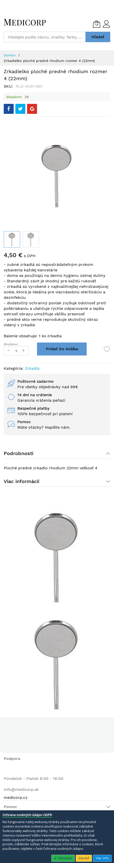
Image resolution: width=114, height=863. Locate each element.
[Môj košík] (96, 24)
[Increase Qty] (24, 350)
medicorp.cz (16, 797)
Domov (10, 55)
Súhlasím (64, 858)
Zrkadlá (32, 368)
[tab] (57, 453)
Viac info (102, 858)
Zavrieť (83, 858)
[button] (31, 239)
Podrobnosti (18, 453)
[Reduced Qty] (9, 350)
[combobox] (44, 37)
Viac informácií (21, 481)
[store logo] (25, 22)
